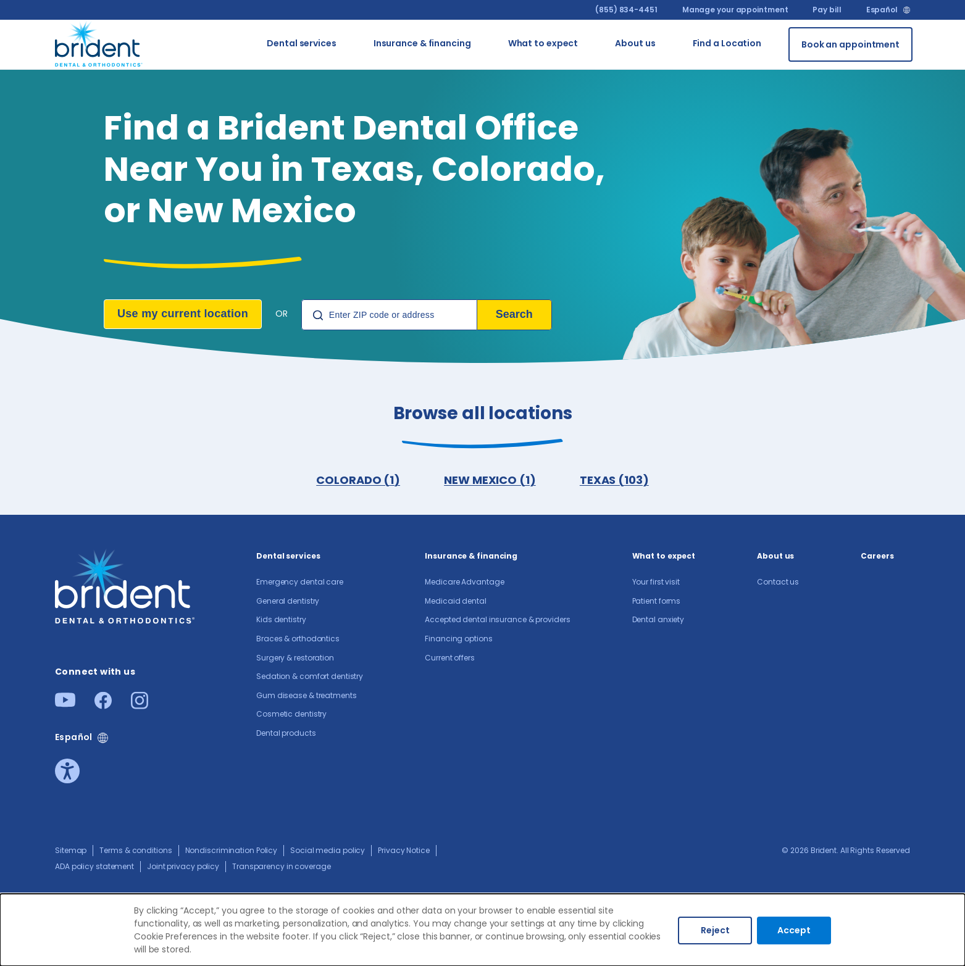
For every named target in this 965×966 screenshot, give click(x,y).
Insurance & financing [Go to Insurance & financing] (422, 44)
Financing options (458, 640)
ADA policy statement (94, 867)
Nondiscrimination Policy (231, 851)
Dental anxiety (658, 620)
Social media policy (327, 851)
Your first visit (656, 583)
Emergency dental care (299, 583)
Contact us (778, 583)
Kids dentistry (281, 620)
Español (882, 10)
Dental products (286, 734)
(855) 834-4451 (626, 9)
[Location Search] (389, 314)
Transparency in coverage (281, 867)
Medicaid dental (456, 602)
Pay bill (827, 9)
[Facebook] (103, 706)
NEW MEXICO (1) (490, 480)
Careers (877, 557)
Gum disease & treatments (306, 696)
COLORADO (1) (357, 480)
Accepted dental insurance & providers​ (497, 620)
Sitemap (70, 851)
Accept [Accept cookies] (794, 930)
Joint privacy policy (183, 867)
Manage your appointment (735, 9)
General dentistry (287, 602)
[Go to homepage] (99, 42)
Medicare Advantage (464, 583)
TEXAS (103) (615, 480)
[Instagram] (139, 706)
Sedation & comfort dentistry (309, 677)
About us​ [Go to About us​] (635, 44)
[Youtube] (65, 704)
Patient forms (656, 602)
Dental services (288, 557)
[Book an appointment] (850, 44)
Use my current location (182, 313)
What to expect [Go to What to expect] (543, 44)
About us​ (775, 557)
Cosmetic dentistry (291, 715)
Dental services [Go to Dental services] (301, 44)
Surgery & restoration (295, 659)
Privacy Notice (404, 851)
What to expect (664, 557)
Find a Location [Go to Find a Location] (727, 44)
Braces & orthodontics (298, 640)
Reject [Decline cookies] (715, 930)
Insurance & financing (471, 557)
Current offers (450, 659)
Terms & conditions (135, 851)
